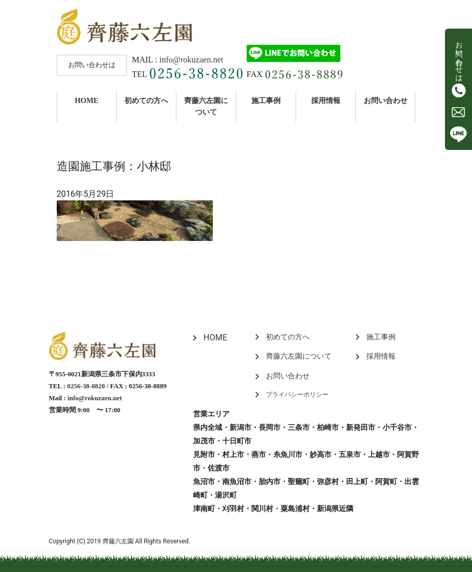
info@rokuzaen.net (191, 59)
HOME (96, 100)
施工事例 (265, 100)
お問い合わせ (385, 100)
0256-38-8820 (86, 386)
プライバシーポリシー (297, 394)
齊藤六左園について (206, 106)
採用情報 (325, 100)
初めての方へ (146, 100)
